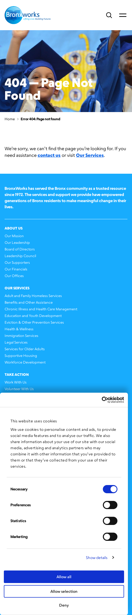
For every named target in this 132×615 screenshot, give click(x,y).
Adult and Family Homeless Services (33, 295)
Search (109, 15)
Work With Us (16, 382)
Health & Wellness (19, 329)
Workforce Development (25, 362)
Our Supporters (17, 262)
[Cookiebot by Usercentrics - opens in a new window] (101, 400)
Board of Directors (20, 249)
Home (10, 119)
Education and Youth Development (33, 315)
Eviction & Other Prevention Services (34, 322)
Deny (64, 605)
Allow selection (64, 591)
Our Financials (16, 269)
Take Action (17, 374)
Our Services (90, 155)
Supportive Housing (21, 355)
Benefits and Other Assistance (29, 302)
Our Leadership (17, 242)
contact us (49, 155)
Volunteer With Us (19, 389)
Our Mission (14, 236)
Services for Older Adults (25, 349)
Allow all (64, 576)
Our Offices (14, 275)
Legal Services (16, 342)
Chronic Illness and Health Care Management (41, 309)
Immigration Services (21, 335)
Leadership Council (20, 256)
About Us (14, 228)
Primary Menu (122, 15)
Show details (96, 557)
